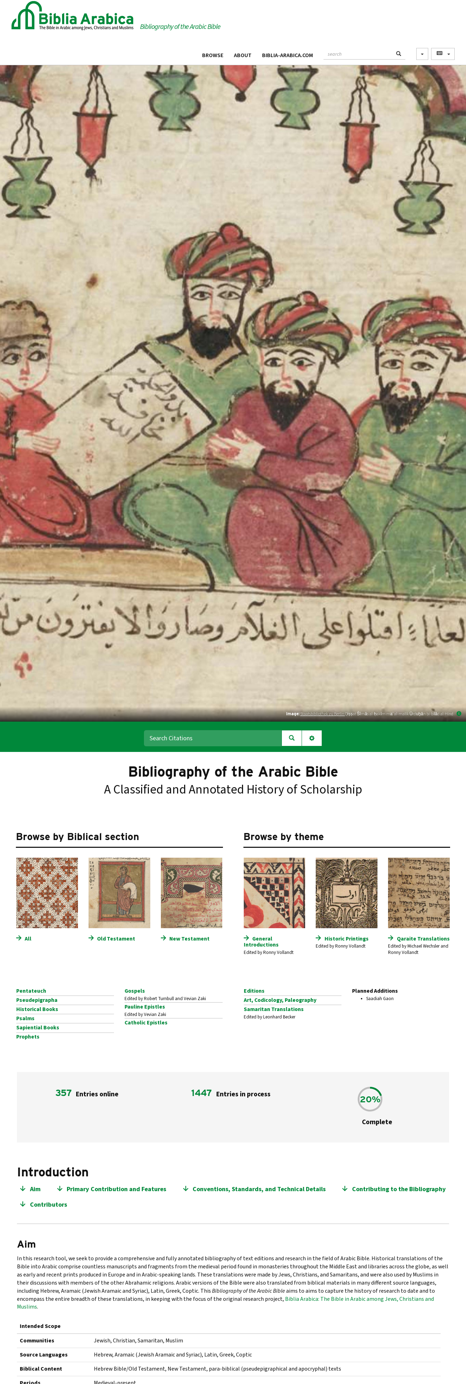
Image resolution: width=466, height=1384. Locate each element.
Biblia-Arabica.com (287, 55)
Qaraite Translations (423, 939)
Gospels (135, 991)
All (28, 939)
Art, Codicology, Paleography (280, 1000)
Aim (35, 1189)
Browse (212, 55)
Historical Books (37, 1009)
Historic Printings (347, 939)
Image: (292, 713)
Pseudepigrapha (37, 1000)
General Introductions (261, 942)
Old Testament (116, 939)
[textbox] (357, 53)
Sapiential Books (37, 1027)
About (243, 55)
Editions (254, 991)
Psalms (25, 1018)
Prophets (28, 1037)
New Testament (189, 939)
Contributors (48, 1204)
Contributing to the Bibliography (399, 1189)
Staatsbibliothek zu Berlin (322, 714)
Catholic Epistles (146, 1023)
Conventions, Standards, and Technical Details (259, 1189)
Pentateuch (31, 991)
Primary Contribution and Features (116, 1189)
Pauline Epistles (145, 1007)
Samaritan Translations (274, 1009)
